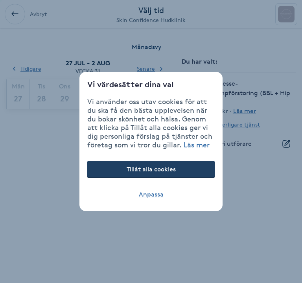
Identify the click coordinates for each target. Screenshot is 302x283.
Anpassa (151, 194)
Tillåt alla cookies (151, 169)
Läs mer (197, 144)
